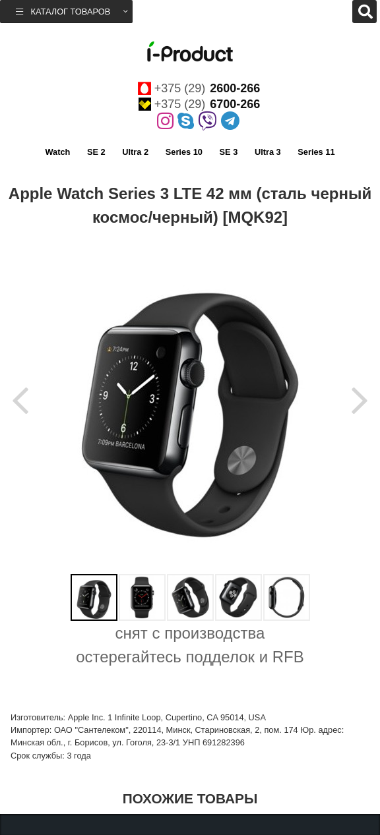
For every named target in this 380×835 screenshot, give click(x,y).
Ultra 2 (135, 152)
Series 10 (184, 152)
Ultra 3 (268, 152)
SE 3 (229, 152)
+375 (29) (199, 88)
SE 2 (96, 152)
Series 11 (316, 152)
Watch (57, 152)
